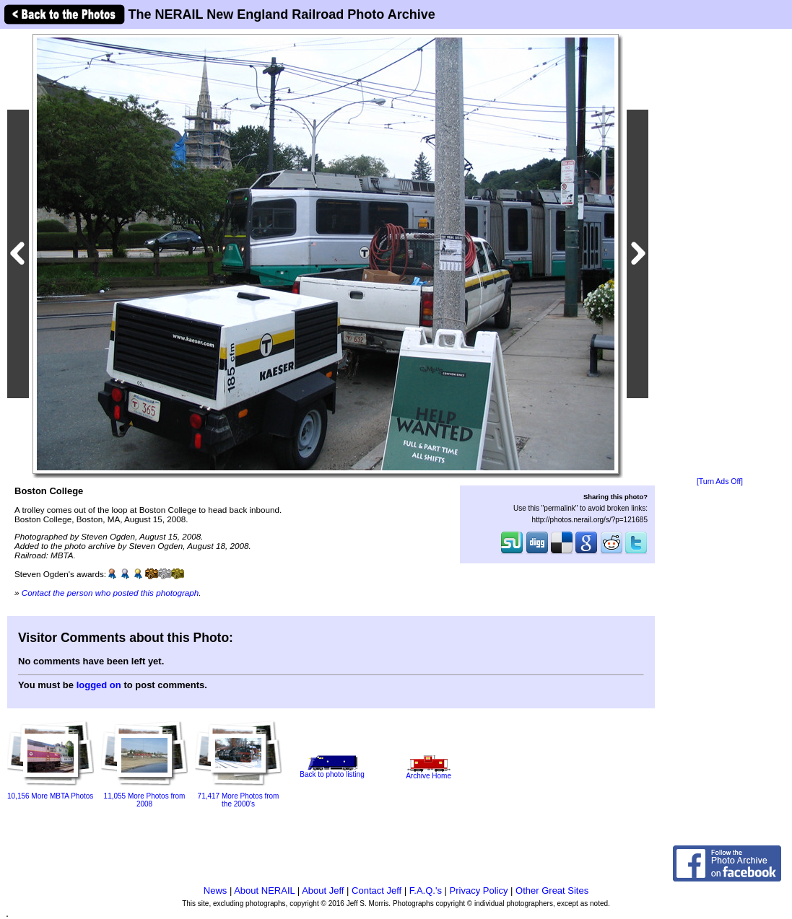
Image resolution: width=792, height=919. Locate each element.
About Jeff (323, 890)
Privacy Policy (479, 890)
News (215, 890)
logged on (99, 685)
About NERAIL (264, 890)
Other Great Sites (551, 890)
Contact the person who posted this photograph (110, 592)
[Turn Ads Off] (720, 481)
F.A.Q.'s (425, 890)
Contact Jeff (376, 890)
